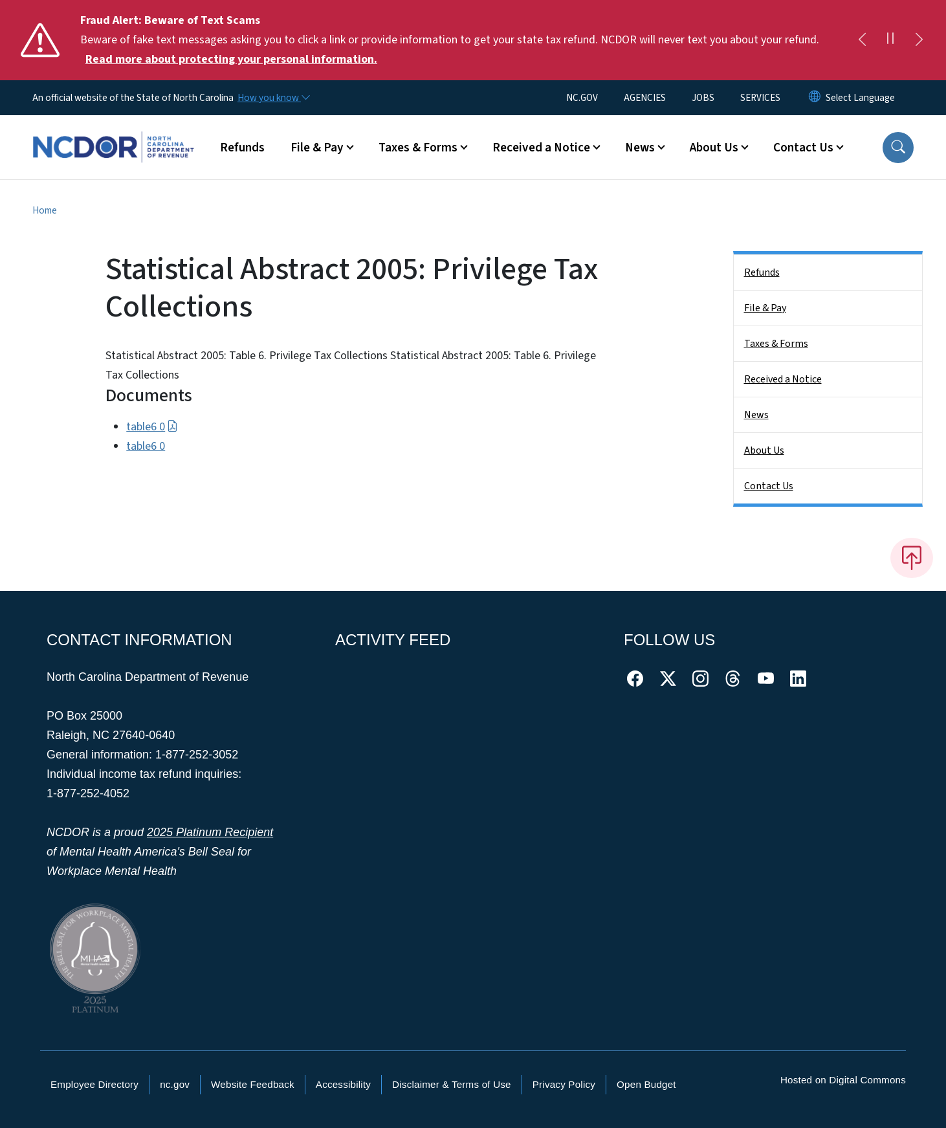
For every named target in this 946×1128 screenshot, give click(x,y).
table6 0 (151, 427)
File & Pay (765, 308)
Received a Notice (783, 379)
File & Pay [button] (317, 147)
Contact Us (768, 486)
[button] (898, 147)
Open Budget (646, 1084)
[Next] (919, 40)
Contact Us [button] (803, 147)
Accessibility (343, 1084)
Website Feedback (252, 1084)
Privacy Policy (564, 1084)
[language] (860, 97)
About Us (764, 450)
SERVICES (760, 98)
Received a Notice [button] (541, 147)
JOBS (703, 98)
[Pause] (890, 40)
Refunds (242, 147)
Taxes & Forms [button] (418, 147)
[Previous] (862, 40)
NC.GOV (582, 98)
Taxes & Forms (776, 344)
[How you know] (273, 97)
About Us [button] (714, 147)
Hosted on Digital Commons (843, 1079)
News (756, 415)
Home (44, 210)
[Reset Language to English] (814, 97)
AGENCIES (645, 98)
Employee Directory (94, 1084)
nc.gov (175, 1084)
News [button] (640, 147)
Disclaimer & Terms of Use (451, 1084)
